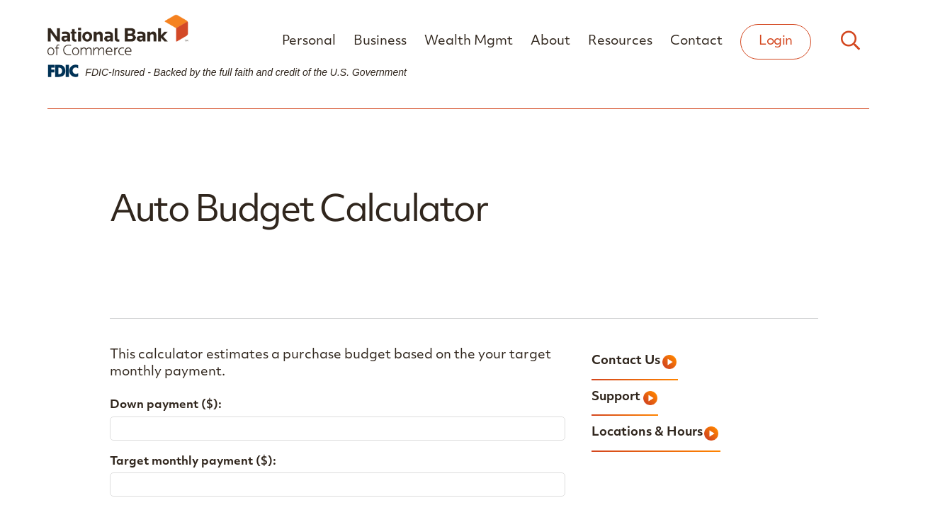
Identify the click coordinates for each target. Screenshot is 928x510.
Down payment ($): (166, 405)
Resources (620, 41)
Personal (309, 41)
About (550, 41)
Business (380, 41)
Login (776, 41)
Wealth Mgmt (468, 41)
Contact (696, 41)
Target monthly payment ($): (193, 462)
